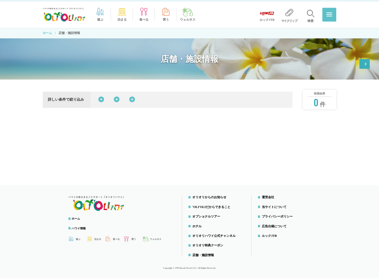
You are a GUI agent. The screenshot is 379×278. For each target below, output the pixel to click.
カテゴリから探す (116, 98)
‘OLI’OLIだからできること (213, 205)
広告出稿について (275, 224)
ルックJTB (270, 234)
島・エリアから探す (214, 98)
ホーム (47, 31)
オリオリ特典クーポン (340, 58)
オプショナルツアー (207, 215)
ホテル (198, 224)
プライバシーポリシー (278, 215)
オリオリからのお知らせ (211, 195)
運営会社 (269, 195)
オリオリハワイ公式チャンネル (215, 234)
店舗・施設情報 (204, 253)
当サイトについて (275, 205)
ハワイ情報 (81, 227)
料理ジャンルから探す (164, 98)
